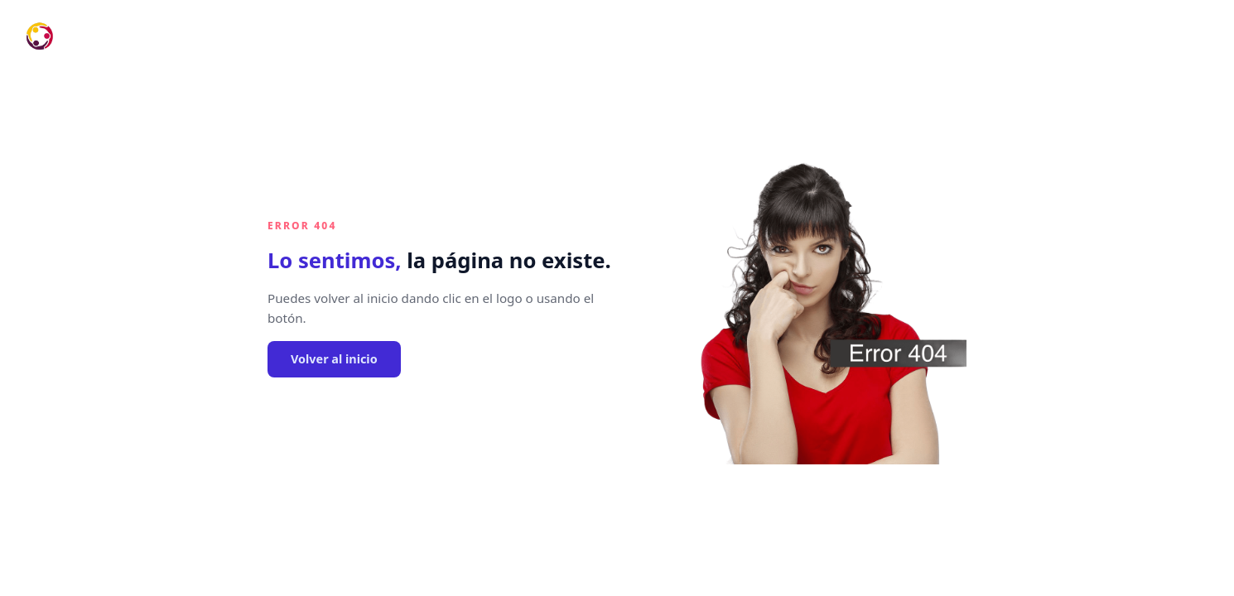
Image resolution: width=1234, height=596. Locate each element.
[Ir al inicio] (40, 36)
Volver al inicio (334, 359)
